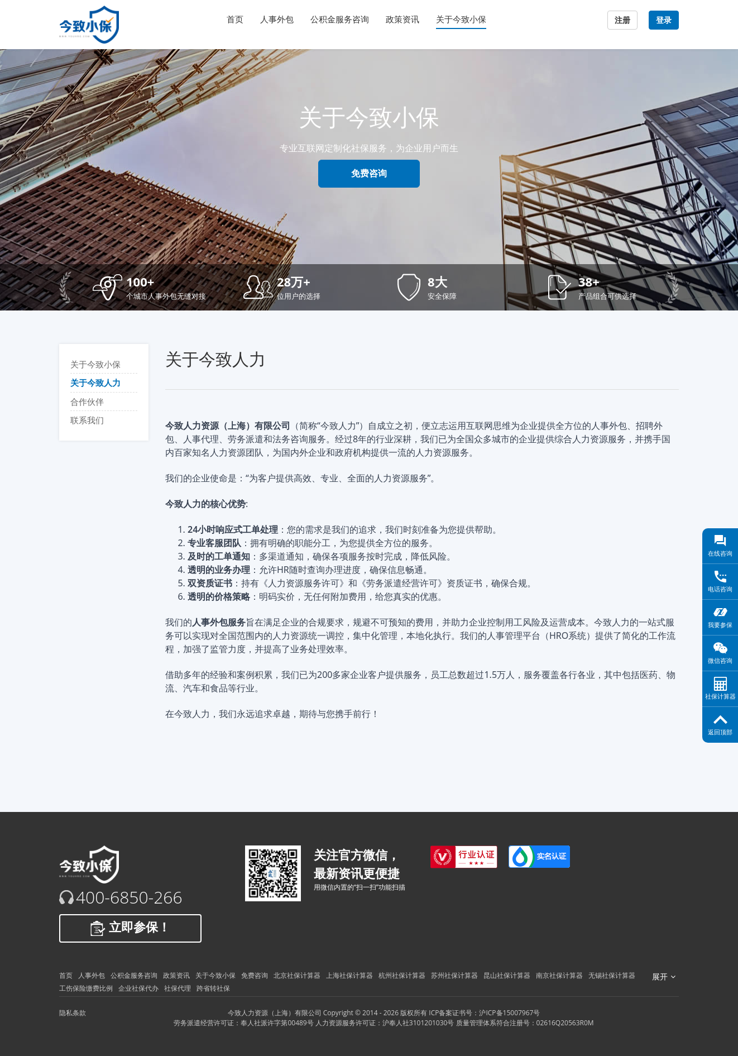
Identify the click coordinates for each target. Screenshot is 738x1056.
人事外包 (277, 19)
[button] (160, 287)
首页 (235, 19)
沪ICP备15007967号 (509, 1012)
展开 (663, 976)
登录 (664, 20)
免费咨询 (369, 173)
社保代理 (177, 988)
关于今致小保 (461, 19)
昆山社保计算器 (506, 975)
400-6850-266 (129, 897)
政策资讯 (402, 19)
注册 (622, 20)
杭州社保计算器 (401, 975)
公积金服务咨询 (339, 19)
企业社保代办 (138, 988)
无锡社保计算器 (611, 975)
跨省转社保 (213, 988)
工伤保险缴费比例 (86, 988)
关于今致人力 (95, 382)
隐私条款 (72, 1012)
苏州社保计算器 (454, 975)
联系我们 (87, 420)
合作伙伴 (87, 401)
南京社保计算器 (559, 975)
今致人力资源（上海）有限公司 (275, 1012)
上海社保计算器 (349, 975)
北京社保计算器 (297, 975)
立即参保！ (130, 928)
